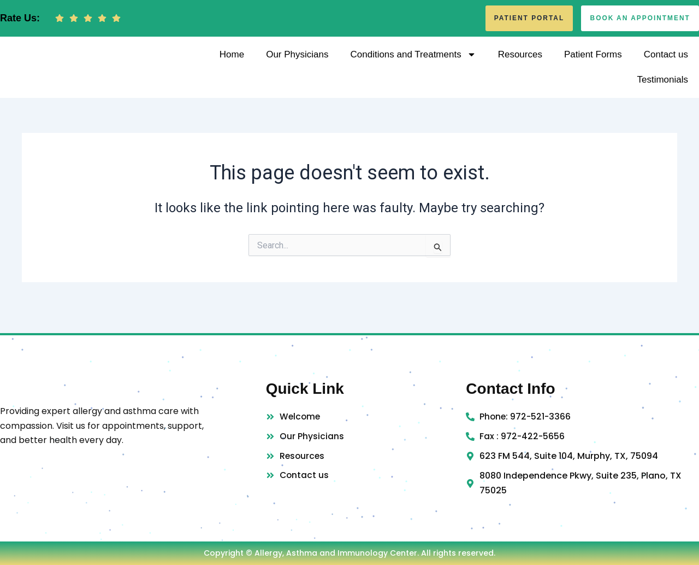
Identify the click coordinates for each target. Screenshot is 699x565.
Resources (520, 62)
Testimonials (662, 88)
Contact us (666, 62)
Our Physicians (297, 62)
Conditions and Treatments (413, 63)
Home (232, 62)
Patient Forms (593, 62)
